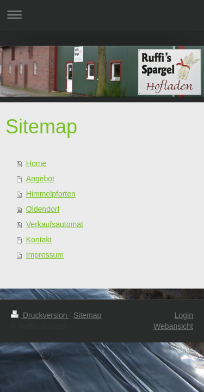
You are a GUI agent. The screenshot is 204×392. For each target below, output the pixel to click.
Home (36, 163)
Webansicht (173, 326)
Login (184, 315)
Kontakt (39, 239)
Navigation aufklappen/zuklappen (102, 14)
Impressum (45, 254)
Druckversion (40, 315)
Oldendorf (42, 209)
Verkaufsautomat (54, 224)
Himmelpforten (51, 193)
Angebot (40, 178)
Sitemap (87, 315)
